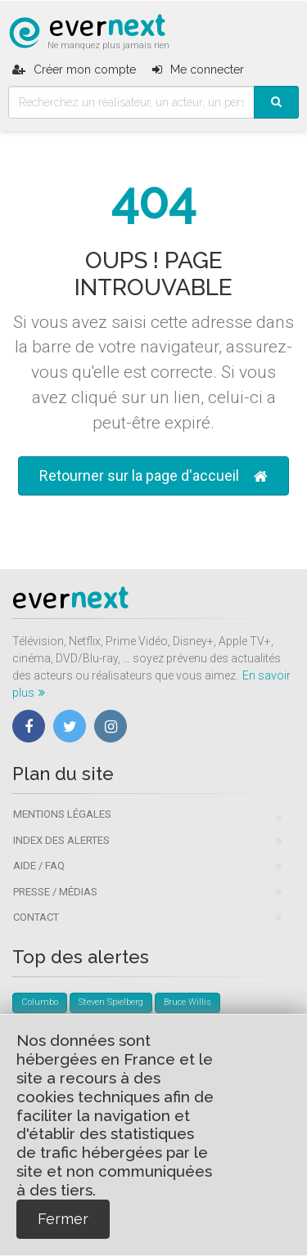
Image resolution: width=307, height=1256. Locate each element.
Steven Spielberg (111, 1002)
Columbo (39, 1002)
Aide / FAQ (39, 865)
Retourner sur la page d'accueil (153, 476)
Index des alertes (61, 840)
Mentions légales (62, 814)
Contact (36, 917)
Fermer (63, 1218)
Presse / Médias (55, 892)
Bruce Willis (187, 1002)
